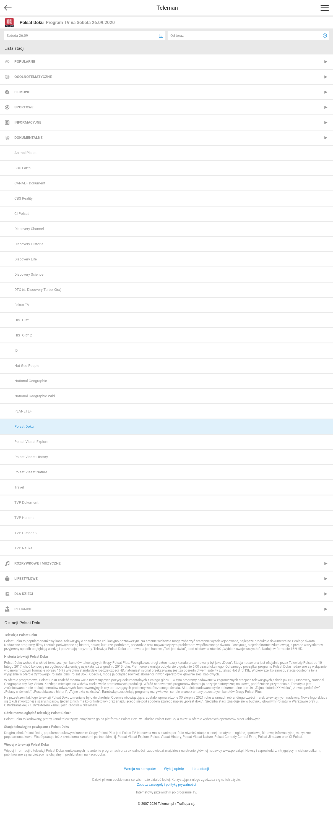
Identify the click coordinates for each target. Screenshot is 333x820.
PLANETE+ (23, 411)
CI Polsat (21, 213)
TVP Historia (24, 518)
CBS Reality (23, 198)
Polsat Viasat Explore (31, 442)
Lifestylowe (26, 578)
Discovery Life (25, 259)
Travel (19, 487)
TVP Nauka (23, 548)
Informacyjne (27, 122)
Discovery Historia (28, 244)
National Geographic (30, 381)
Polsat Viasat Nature (30, 472)
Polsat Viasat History (31, 457)
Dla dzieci (23, 594)
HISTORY (21, 320)
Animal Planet (25, 153)
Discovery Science (28, 274)
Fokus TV (21, 305)
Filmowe (22, 92)
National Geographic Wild (34, 396)
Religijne (23, 609)
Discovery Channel (29, 229)
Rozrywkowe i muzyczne (37, 563)
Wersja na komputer (140, 769)
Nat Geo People (26, 366)
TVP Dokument (26, 502)
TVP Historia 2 (25, 533)
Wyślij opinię (174, 769)
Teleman (167, 7)
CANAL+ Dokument (29, 183)
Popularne (24, 61)
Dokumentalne (28, 137)
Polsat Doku (24, 426)
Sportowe (23, 107)
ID (16, 350)
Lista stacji (200, 769)
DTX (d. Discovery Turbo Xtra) (37, 290)
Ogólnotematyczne (33, 77)
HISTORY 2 (23, 335)
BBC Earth (22, 168)
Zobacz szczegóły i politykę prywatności (166, 785)
